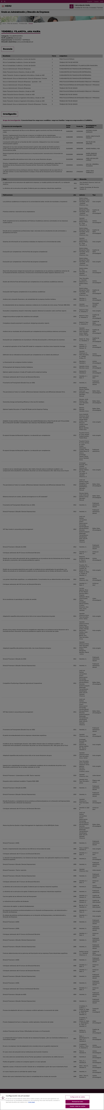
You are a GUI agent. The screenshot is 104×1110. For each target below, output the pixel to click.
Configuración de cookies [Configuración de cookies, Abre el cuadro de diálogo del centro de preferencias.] (77, 1097)
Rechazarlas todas (77, 1102)
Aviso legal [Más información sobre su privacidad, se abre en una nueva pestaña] (31, 1103)
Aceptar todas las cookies (77, 1107)
